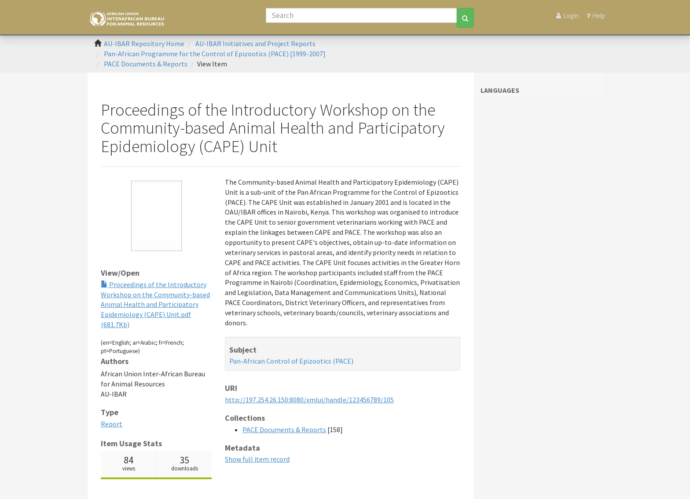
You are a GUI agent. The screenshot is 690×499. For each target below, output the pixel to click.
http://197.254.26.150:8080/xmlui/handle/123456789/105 (309, 399)
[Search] (361, 15)
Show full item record (257, 459)
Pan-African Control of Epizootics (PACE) (291, 361)
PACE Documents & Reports (145, 63)
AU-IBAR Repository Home (144, 43)
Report (111, 423)
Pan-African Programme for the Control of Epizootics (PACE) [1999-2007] (215, 53)
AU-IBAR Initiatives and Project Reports (255, 43)
